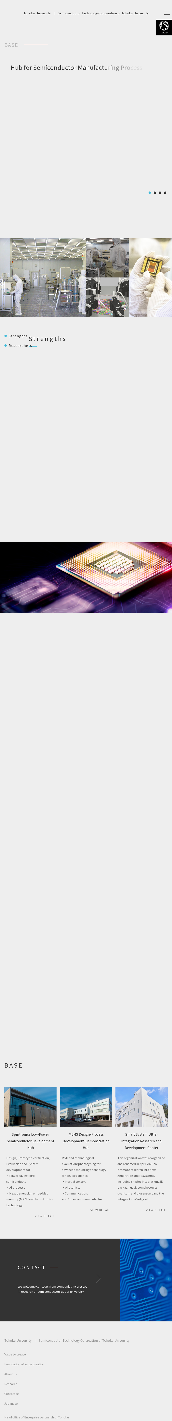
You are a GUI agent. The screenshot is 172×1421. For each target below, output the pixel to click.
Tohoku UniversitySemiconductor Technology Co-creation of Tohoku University (86, 13)
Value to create (15, 1354)
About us (10, 1374)
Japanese (11, 1403)
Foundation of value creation (24, 1364)
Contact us (11, 1393)
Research (10, 1384)
